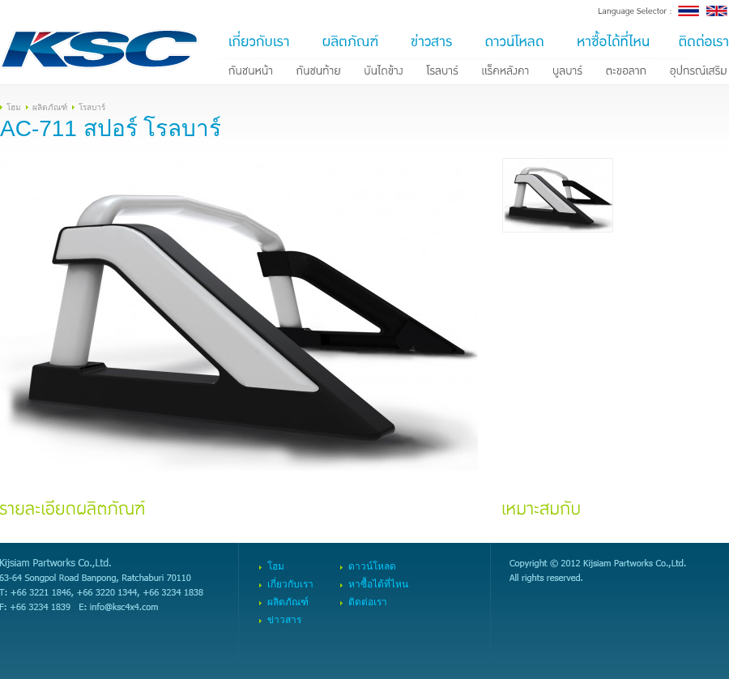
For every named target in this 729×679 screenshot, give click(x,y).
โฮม (13, 107)
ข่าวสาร (284, 620)
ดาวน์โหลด (372, 566)
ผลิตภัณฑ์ (49, 107)
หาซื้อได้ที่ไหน (378, 584)
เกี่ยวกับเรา (290, 584)
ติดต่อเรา (367, 602)
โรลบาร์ (92, 107)
